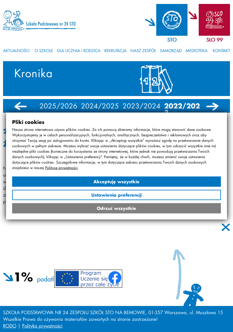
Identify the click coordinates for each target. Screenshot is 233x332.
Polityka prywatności (42, 326)
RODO (9, 326)
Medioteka (197, 50)
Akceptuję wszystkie (116, 181)
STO (172, 39)
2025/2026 (58, 106)
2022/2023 (182, 109)
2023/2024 (141, 106)
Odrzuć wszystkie (116, 208)
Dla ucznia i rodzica (78, 50)
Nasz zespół (143, 50)
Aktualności (16, 50)
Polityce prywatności (61, 167)
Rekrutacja (115, 50)
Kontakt (221, 50)
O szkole (44, 50)
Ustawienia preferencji (116, 195)
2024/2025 (100, 106)
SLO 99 (214, 39)
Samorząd (171, 50)
